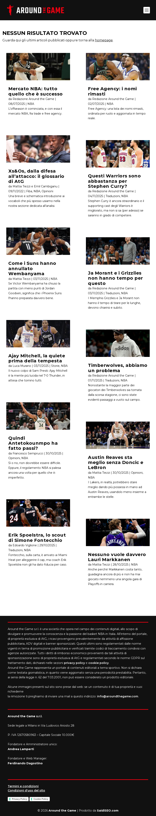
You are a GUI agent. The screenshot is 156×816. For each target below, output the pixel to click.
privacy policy (74, 663)
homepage (104, 40)
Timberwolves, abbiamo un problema (117, 368)
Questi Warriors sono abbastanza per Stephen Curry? (114, 181)
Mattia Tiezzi (21, 279)
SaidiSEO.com (107, 810)
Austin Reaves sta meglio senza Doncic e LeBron (115, 462)
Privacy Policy (19, 799)
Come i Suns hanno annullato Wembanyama (32, 268)
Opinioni (47, 191)
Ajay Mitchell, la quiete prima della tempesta (36, 358)
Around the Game (62, 810)
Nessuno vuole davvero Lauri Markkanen (117, 557)
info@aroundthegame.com (117, 696)
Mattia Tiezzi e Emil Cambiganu (35, 186)
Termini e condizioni (23, 786)
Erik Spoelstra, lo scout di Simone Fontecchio (37, 537)
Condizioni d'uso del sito (26, 790)
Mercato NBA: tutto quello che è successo (35, 91)
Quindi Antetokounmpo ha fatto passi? (33, 443)
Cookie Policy (41, 799)
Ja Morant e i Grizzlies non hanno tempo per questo (115, 278)
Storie (55, 366)
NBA (30, 104)
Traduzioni (15, 550)
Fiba (29, 191)
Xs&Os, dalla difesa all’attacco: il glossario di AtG (36, 176)
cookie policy (98, 663)
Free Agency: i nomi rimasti (112, 91)
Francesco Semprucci (28, 453)
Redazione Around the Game (33, 99)
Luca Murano (22, 366)
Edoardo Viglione (25, 545)
